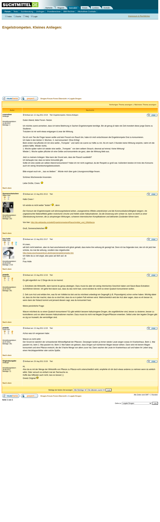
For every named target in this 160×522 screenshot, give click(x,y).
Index (8, 16)
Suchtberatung (27, 11)
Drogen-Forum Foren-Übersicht (53, 99)
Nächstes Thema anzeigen (145, 105)
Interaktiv (73, 8)
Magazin (60, 8)
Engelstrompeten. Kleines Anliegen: (32, 27)
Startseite (49, 8)
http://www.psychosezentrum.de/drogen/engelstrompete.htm (48, 253)
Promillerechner (54, 11)
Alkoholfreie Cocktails (87, 11)
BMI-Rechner (69, 11)
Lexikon (95, 8)
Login (34, 16)
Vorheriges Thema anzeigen (120, 105)
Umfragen (40, 11)
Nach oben (7, 188)
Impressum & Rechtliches (139, 16)
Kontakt (107, 8)
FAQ (26, 16)
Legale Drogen (75, 99)
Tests (15, 11)
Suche (17, 16)
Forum (84, 8)
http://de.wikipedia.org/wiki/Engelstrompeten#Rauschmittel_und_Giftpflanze (63, 222)
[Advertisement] (30, 63)
